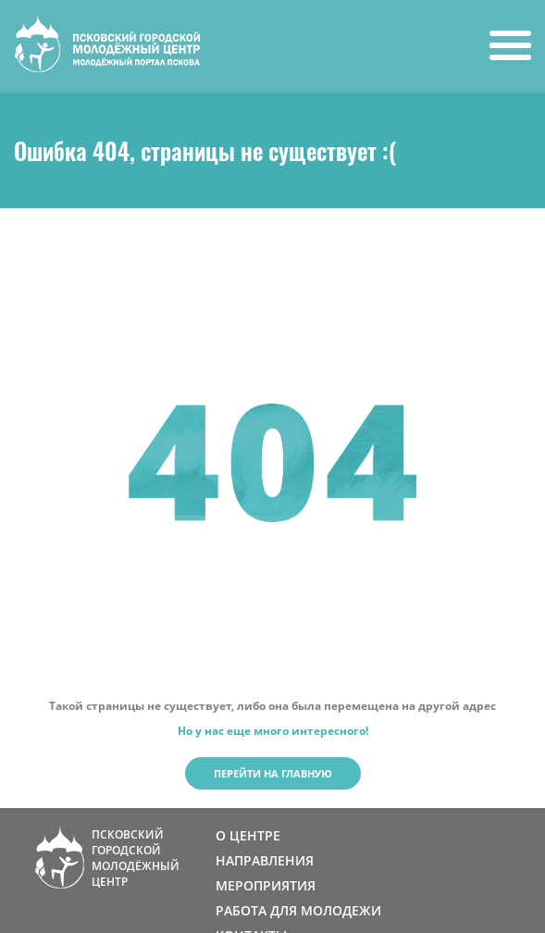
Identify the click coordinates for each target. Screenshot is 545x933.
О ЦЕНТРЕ (248, 835)
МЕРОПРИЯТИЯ (266, 885)
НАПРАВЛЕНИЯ (265, 860)
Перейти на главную (273, 773)
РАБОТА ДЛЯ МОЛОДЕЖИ (298, 910)
